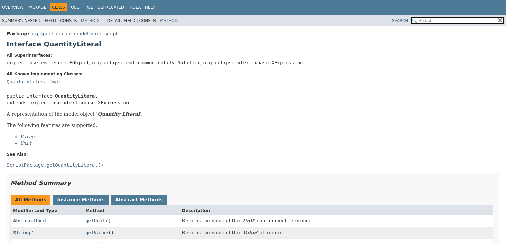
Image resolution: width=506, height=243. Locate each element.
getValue (96, 232)
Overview (13, 7)
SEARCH (400, 20)
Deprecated (110, 7)
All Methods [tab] (30, 199)
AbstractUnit (30, 220)
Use (75, 7)
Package (37, 7)
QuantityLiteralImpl (34, 81)
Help (150, 7)
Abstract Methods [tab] (139, 199)
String (21, 232)
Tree (88, 7)
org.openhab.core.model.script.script (73, 33)
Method (90, 20)
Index (134, 7)
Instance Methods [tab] (80, 199)
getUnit (95, 220)
